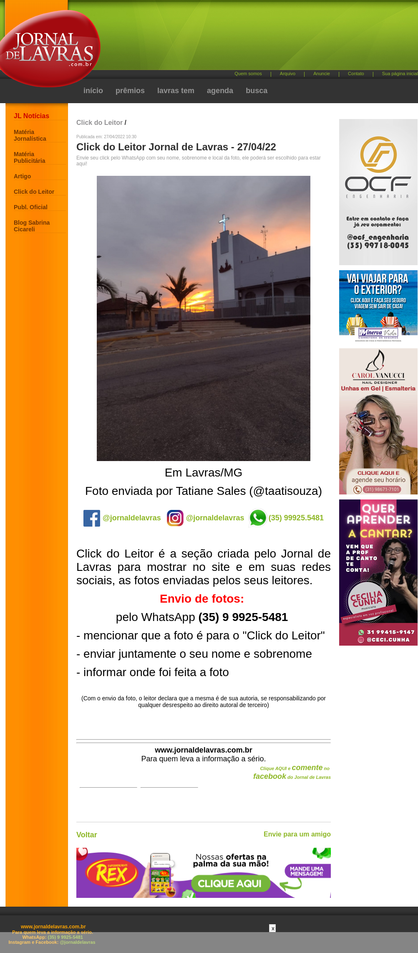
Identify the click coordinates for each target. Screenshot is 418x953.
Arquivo (287, 73)
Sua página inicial (400, 73)
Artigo (22, 176)
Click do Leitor (34, 191)
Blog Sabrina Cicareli (32, 226)
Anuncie (321, 73)
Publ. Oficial (31, 207)
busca (256, 90)
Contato (356, 73)
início (93, 90)
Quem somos (248, 73)
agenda (220, 90)
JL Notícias (31, 115)
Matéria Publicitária (29, 157)
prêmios (130, 90)
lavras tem (175, 90)
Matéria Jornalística (30, 135)
